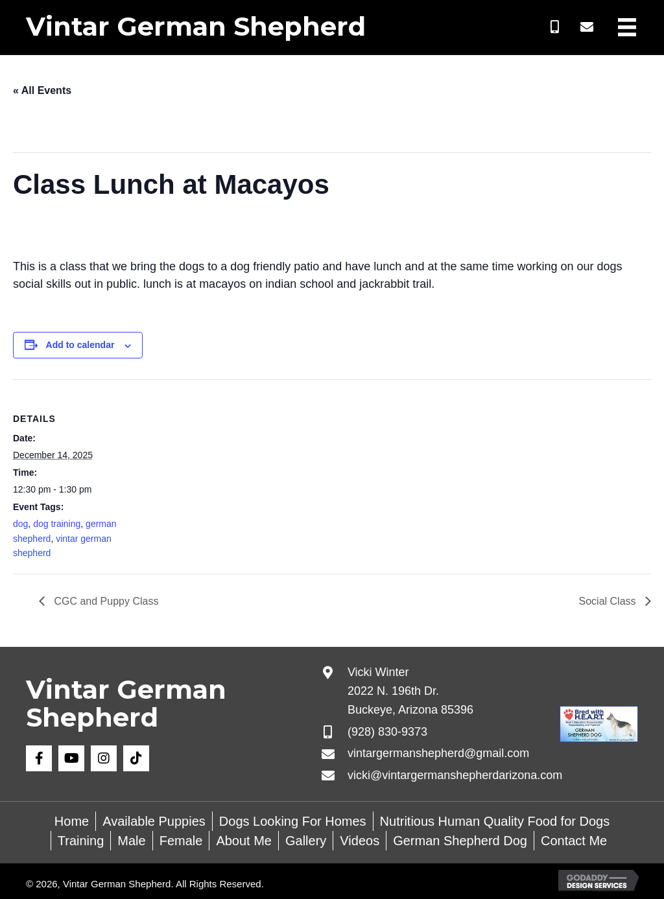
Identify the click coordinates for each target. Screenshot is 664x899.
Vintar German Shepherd (196, 26)
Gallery (305, 841)
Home (71, 821)
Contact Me (574, 841)
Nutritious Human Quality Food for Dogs (495, 821)
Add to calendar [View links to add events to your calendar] (80, 345)
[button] (554, 27)
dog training (56, 524)
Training (81, 841)
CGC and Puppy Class (104, 601)
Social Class (609, 601)
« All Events (42, 90)
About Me (244, 841)
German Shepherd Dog (460, 841)
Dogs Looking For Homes (292, 821)
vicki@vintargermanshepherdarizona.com (455, 775)
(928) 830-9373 (387, 731)
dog (20, 524)
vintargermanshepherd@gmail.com (438, 753)
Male (131, 841)
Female (181, 841)
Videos (359, 841)
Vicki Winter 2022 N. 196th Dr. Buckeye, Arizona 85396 (410, 691)
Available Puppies (154, 821)
